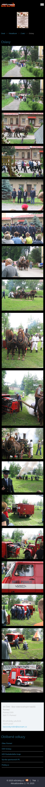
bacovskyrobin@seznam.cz (15, 726)
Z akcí (23, 33)
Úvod (3, 33)
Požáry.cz (5, 765)
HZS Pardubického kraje (11, 754)
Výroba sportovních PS (11, 759)
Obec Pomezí (7, 743)
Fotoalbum (13, 33)
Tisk (34, 780)
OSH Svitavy (6, 749)
